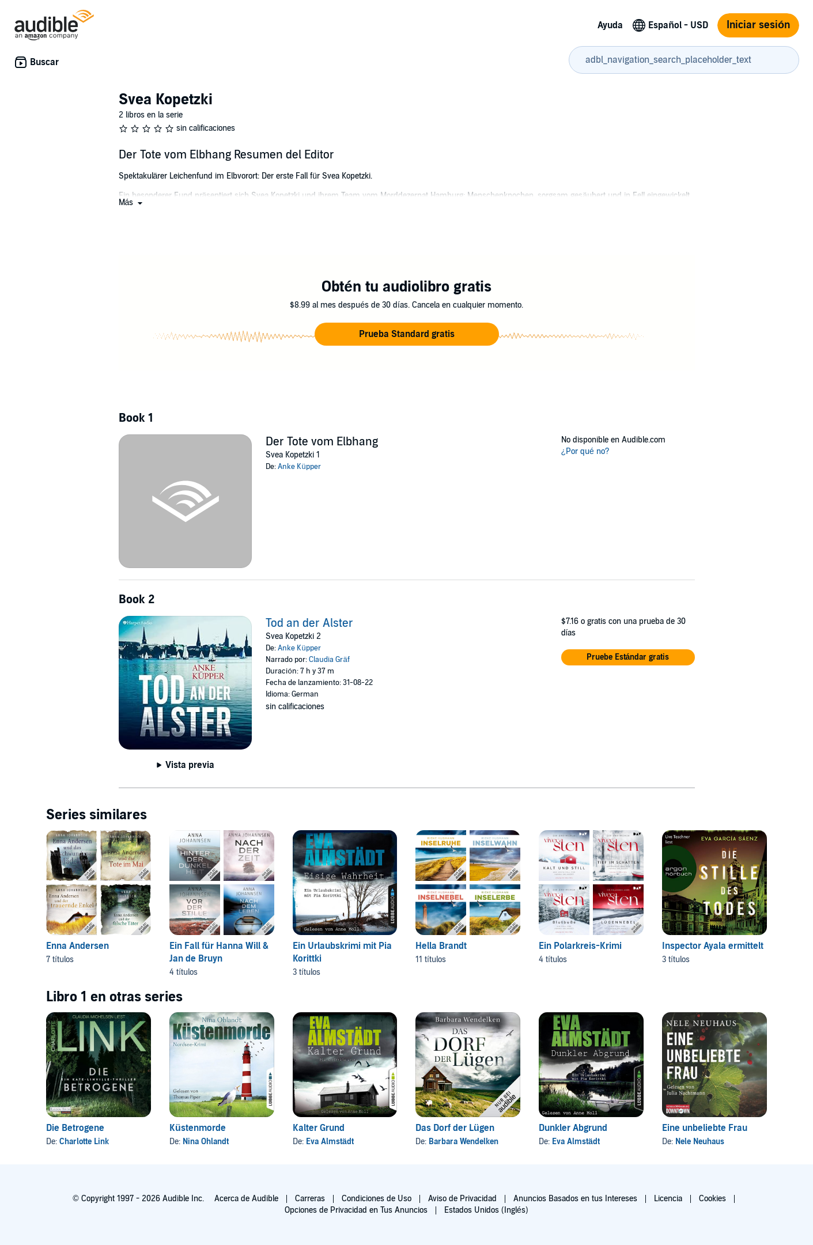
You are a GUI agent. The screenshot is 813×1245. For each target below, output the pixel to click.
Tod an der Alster (309, 623)
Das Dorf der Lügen (454, 1128)
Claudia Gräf (329, 659)
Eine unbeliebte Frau (704, 1128)
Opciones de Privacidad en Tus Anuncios (356, 1210)
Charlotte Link (84, 1141)
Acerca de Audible (246, 1199)
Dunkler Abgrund (573, 1128)
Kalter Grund (319, 1128)
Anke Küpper (299, 466)
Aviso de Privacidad (462, 1199)
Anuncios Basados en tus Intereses (575, 1199)
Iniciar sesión (758, 25)
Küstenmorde (197, 1128)
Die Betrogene (75, 1128)
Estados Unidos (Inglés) (486, 1210)
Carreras (310, 1199)
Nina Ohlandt (206, 1141)
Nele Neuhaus (699, 1141)
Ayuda (610, 25)
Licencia (668, 1199)
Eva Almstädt (330, 1141)
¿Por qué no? (585, 451)
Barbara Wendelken (463, 1141)
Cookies (712, 1199)
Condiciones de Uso (376, 1199)
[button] (132, 202)
